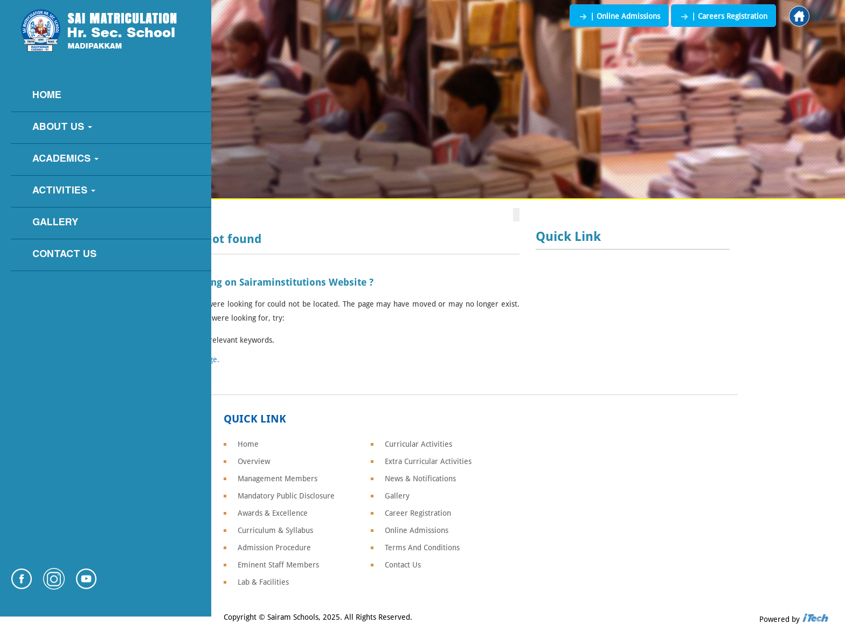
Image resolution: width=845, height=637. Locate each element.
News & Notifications (420, 478)
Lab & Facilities (263, 582)
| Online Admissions (619, 16)
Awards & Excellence (273, 513)
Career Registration (418, 513)
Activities (63, 191)
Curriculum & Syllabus (275, 530)
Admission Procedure (274, 547)
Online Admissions (416, 530)
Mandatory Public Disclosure (286, 495)
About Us (62, 127)
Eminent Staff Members (278, 564)
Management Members (277, 478)
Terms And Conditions (422, 547)
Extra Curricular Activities (428, 461)
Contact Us (64, 254)
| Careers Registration (723, 16)
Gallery (55, 222)
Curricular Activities (418, 444)
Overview (254, 461)
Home (46, 95)
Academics (65, 159)
